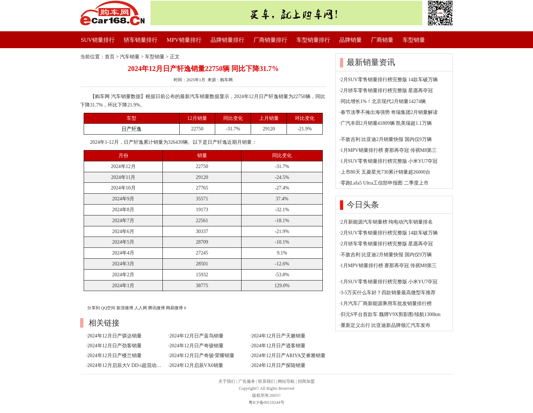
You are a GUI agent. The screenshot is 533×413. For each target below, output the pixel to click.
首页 (110, 56)
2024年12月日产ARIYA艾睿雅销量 (288, 355)
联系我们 (266, 381)
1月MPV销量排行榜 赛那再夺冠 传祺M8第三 (389, 150)
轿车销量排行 (141, 40)
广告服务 (246, 381)
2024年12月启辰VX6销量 (196, 365)
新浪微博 (124, 307)
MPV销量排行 (184, 40)
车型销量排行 (313, 40)
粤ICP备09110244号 (266, 402)
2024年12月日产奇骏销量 (196, 345)
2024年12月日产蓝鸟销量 (196, 335)
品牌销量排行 (227, 40)
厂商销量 (382, 40)
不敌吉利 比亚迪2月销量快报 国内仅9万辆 (386, 139)
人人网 (140, 307)
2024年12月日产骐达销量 (115, 335)
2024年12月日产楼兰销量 (115, 355)
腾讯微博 (156, 307)
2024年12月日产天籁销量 (278, 335)
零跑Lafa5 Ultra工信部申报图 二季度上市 (385, 183)
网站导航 (286, 381)
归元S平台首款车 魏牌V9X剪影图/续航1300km (391, 314)
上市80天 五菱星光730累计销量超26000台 (386, 172)
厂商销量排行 (270, 40)
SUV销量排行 (98, 40)
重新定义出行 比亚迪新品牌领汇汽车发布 (386, 325)
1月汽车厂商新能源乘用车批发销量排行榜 (386, 303)
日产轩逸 (131, 128)
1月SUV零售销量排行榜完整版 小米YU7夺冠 (389, 161)
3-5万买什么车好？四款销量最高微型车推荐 (388, 292)
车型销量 (414, 40)
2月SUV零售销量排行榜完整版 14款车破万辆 (389, 79)
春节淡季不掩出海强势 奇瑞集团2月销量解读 (389, 112)
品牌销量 (350, 40)
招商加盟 (306, 381)
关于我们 (226, 381)
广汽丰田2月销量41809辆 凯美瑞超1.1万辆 (386, 123)
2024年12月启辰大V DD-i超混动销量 (127, 365)
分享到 (93, 307)
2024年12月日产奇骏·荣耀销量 (202, 355)
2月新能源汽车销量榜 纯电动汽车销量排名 (387, 222)
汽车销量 (130, 56)
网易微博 (174, 307)
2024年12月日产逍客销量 (278, 345)
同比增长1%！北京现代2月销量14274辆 (383, 101)
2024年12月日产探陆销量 (278, 365)
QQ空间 (108, 307)
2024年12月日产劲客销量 (115, 345)
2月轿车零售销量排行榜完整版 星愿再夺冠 (387, 90)
